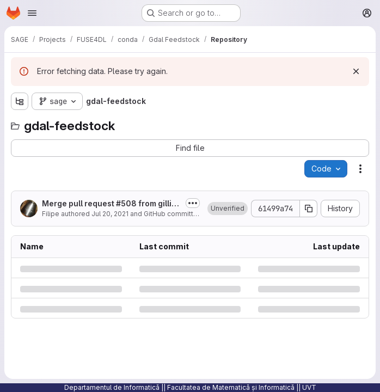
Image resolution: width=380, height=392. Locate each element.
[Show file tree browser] (19, 101)
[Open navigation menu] (32, 13)
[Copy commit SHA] (308, 208)
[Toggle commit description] (193, 203)
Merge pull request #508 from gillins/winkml (109, 204)
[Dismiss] (356, 71)
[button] (227, 208)
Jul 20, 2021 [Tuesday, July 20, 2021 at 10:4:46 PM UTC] (109, 214)
